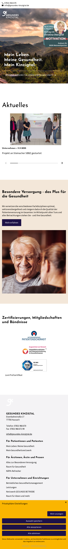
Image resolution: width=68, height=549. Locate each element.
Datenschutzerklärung (38, 546)
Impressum (26, 546)
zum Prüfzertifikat (13, 375)
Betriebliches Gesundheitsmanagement (24, 483)
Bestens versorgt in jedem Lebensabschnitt (30, 75)
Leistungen (11, 487)
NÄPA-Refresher (13, 471)
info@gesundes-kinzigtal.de (15, 5)
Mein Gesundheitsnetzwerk (18, 450)
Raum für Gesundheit (16, 466)
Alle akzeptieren (34, 527)
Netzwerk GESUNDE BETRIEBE (20, 491)
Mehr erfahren (11, 222)
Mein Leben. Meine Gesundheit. (20, 446)
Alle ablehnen (34, 533)
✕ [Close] (66, 502)
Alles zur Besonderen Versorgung (21, 462)
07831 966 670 (9, 3)
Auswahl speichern (34, 521)
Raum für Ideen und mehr (18, 496)
